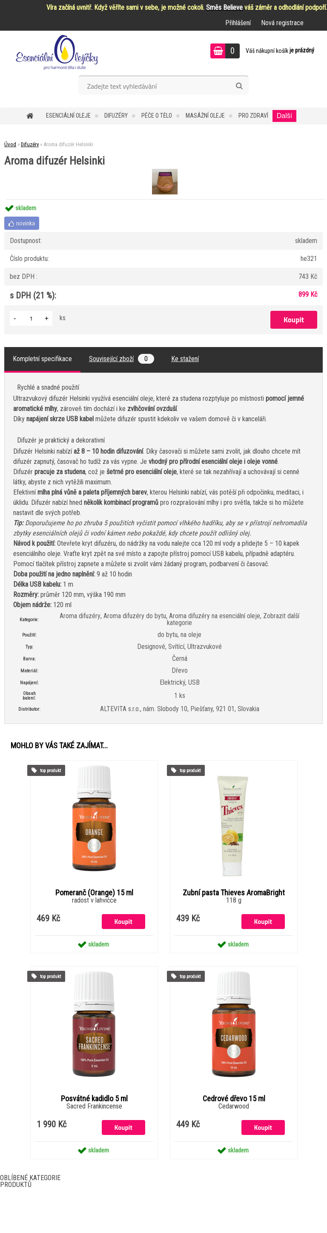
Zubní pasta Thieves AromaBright (234, 893)
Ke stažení (185, 359)
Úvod (10, 144)
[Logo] (58, 52)
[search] (239, 86)
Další (284, 115)
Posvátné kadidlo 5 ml (94, 1098)
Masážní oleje (205, 115)
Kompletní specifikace (42, 359)
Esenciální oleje (68, 115)
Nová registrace (282, 23)
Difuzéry (116, 115)
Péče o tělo (156, 115)
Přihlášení (238, 23)
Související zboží (121, 359)
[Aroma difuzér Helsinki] (164, 170)
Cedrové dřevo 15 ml (234, 1098)
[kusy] (31, 318)
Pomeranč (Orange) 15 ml (94, 893)
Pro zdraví (253, 115)
